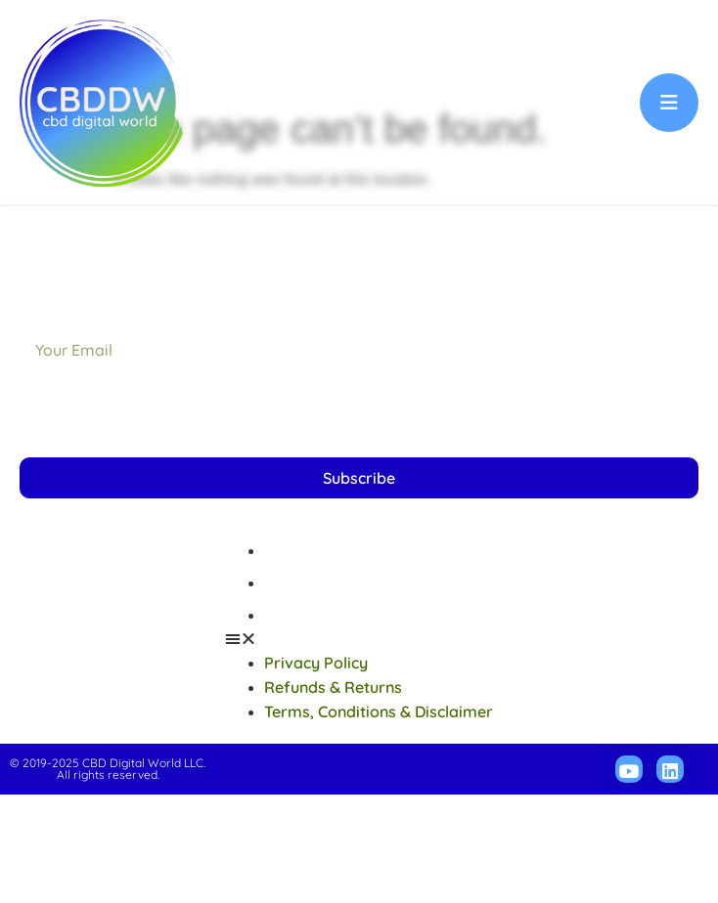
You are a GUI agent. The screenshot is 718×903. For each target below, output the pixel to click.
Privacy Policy (316, 658)
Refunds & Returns (333, 691)
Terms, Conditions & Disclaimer (378, 723)
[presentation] (168, 522)
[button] (359, 747)
